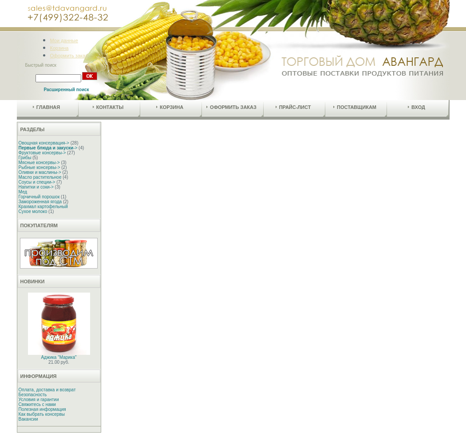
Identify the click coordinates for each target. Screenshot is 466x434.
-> (48, 147)
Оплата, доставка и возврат (47, 389)
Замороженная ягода (40, 201)
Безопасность (33, 394)
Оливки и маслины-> (40, 172)
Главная (46, 107)
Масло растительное (40, 177)
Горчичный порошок (39, 196)
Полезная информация (42, 409)
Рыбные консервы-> (39, 167)
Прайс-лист (293, 107)
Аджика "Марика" (58, 357)
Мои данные (64, 40)
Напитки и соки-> (36, 187)
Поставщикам (354, 107)
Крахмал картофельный (43, 206)
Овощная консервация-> (44, 143)
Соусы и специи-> (37, 182)
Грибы (25, 157)
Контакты (108, 107)
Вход (416, 107)
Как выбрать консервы (42, 414)
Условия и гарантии (39, 399)
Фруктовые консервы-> (42, 152)
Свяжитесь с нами (37, 404)
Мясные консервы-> (39, 162)
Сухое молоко (33, 211)
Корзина (59, 48)
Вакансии (28, 419)
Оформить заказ (69, 55)
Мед (23, 191)
